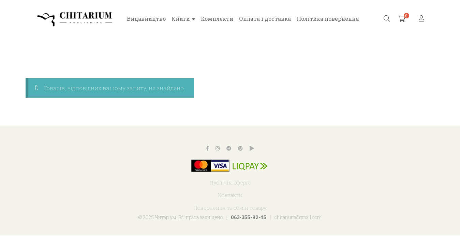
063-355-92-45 (248, 217)
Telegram (228, 148)
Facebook (207, 148)
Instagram (218, 148)
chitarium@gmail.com (298, 217)
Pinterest (240, 148)
